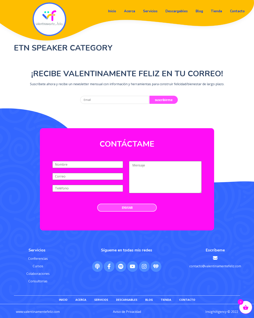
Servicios (150, 11)
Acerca (129, 11)
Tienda (216, 11)
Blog (199, 11)
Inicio (112, 11)
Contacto (237, 11)
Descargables (176, 11)
